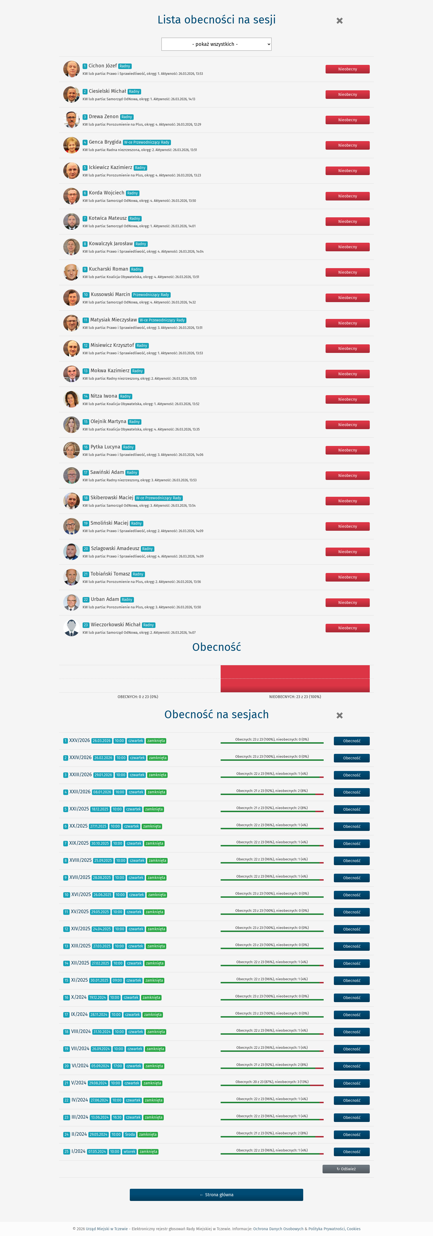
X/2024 (79, 997)
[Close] (339, 20)
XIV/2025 (80, 929)
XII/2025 (80, 963)
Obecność (352, 741)
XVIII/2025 (81, 860)
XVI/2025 (81, 894)
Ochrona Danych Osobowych (278, 1229)
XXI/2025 (79, 809)
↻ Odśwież (346, 1169)
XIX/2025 (79, 843)
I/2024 (79, 1151)
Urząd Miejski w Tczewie (107, 1229)
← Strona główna (217, 1194)
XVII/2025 (80, 877)
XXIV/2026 (81, 757)
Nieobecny (347, 69)
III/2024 (80, 1117)
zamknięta (156, 740)
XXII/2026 (80, 792)
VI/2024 (80, 1066)
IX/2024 (79, 1014)
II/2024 (79, 1134)
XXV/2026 (79, 740)
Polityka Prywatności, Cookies (334, 1229)
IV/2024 (80, 1100)
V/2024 (78, 1083)
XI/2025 (79, 980)
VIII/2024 (81, 1031)
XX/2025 (79, 826)
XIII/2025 (81, 946)
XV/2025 (80, 911)
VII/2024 (80, 1048)
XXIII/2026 (81, 775)
